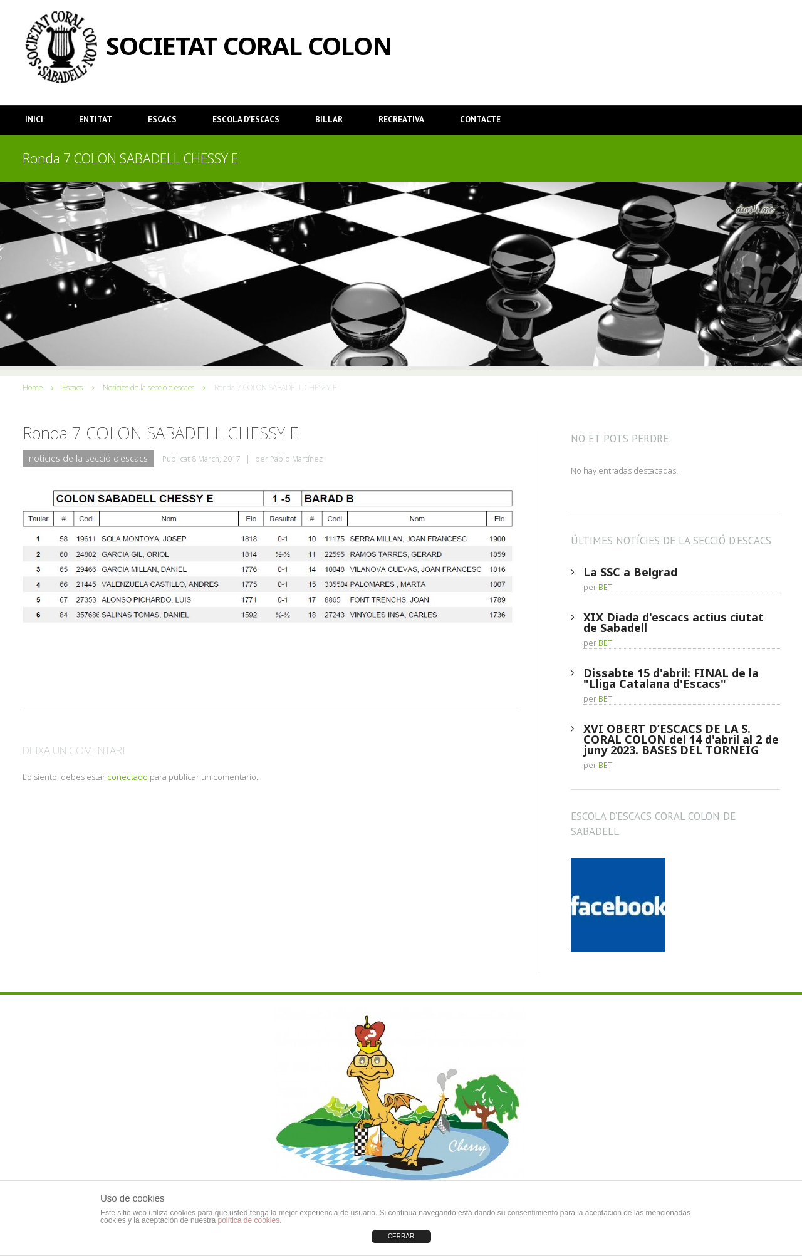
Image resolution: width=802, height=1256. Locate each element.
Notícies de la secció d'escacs (148, 387)
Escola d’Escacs (245, 119)
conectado (127, 776)
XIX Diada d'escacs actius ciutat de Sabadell (673, 622)
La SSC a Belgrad (630, 571)
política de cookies (248, 1220)
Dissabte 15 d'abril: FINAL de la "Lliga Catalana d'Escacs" (671, 678)
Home (33, 387)
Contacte (480, 119)
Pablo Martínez (296, 459)
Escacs (162, 119)
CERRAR (401, 1236)
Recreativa (401, 119)
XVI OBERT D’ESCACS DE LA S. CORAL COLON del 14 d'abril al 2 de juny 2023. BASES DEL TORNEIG (681, 739)
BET (605, 587)
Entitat (95, 119)
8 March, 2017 (216, 459)
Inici (34, 119)
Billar (329, 119)
